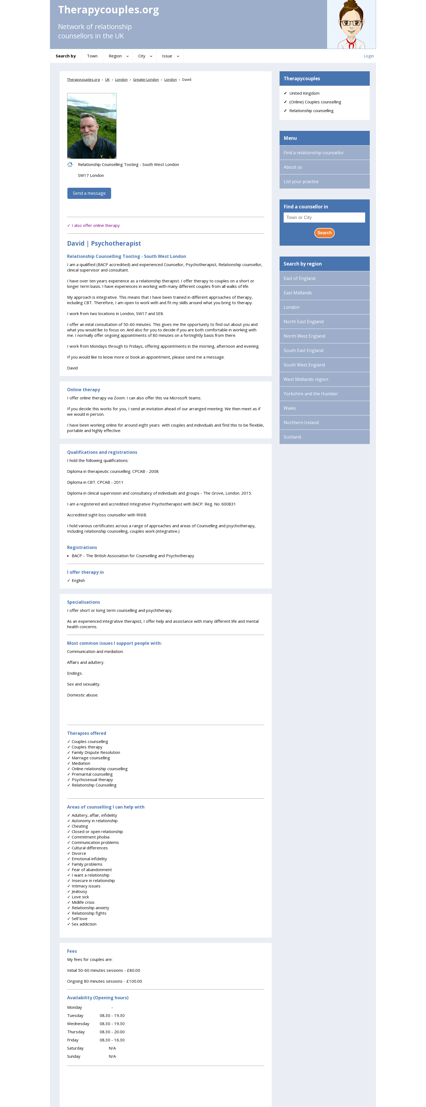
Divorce (76, 853)
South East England (303, 350)
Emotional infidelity (87, 858)
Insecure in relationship (91, 880)
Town (92, 55)
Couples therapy (84, 747)
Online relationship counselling (97, 768)
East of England (299, 278)
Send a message (89, 193)
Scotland (292, 437)
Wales (290, 408)
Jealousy (77, 891)
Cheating (77, 826)
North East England (304, 322)
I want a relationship (88, 875)
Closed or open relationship (95, 831)
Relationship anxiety (88, 907)
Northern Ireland (301, 422)
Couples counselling (87, 741)
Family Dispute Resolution (93, 752)
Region (115, 55)
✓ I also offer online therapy (93, 225)
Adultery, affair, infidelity (92, 815)
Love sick (78, 896)
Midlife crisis (81, 902)
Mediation (78, 763)
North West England (304, 336)
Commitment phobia (88, 837)
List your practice (301, 181)
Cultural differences (87, 847)
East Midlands (298, 293)
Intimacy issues (84, 886)
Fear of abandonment (89, 869)
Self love (77, 918)
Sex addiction (81, 924)
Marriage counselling (88, 757)
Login (369, 55)
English (76, 580)
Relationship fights (86, 913)
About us (293, 167)
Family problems (84, 864)
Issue (167, 55)
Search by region (303, 264)
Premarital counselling (90, 774)
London (291, 307)
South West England (304, 365)
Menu (290, 138)
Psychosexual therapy (90, 779)
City (141, 55)
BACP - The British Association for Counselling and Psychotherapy (133, 555)
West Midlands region (306, 379)
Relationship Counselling (92, 785)
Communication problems (93, 842)
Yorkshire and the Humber (311, 394)
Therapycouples (302, 78)
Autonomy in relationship (92, 820)
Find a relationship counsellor (314, 153)
